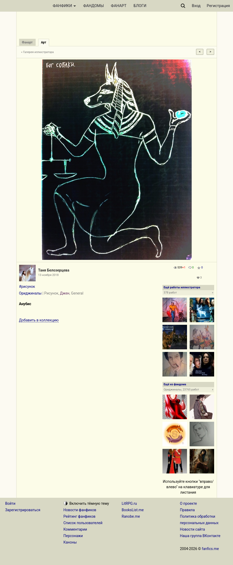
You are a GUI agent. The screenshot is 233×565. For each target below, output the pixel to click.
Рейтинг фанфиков (80, 516)
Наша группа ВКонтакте (200, 536)
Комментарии (75, 529)
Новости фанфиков (80, 510)
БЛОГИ (140, 5)
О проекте (188, 503)
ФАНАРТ (118, 5)
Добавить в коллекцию (39, 320)
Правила (187, 510)
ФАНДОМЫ (93, 5)
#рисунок (27, 286)
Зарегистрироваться (22, 510)
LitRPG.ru (129, 503)
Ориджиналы (30, 293)
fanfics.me (210, 549)
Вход (196, 5)
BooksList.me (133, 510)
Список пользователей (83, 523)
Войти (10, 503)
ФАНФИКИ (64, 5)
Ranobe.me (131, 516)
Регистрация (218, 5)
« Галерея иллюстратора (37, 52)
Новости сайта (192, 529)
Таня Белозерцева (53, 270)
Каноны (70, 542)
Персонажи (73, 536)
